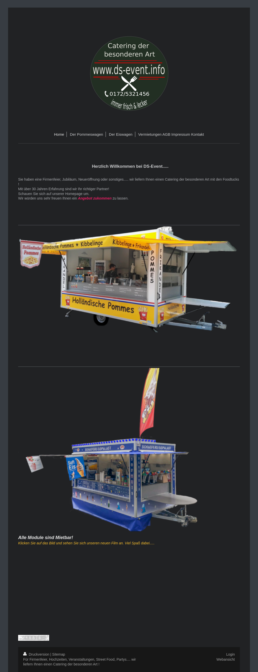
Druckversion (36, 654)
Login (230, 654)
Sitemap (58, 654)
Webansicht (225, 659)
